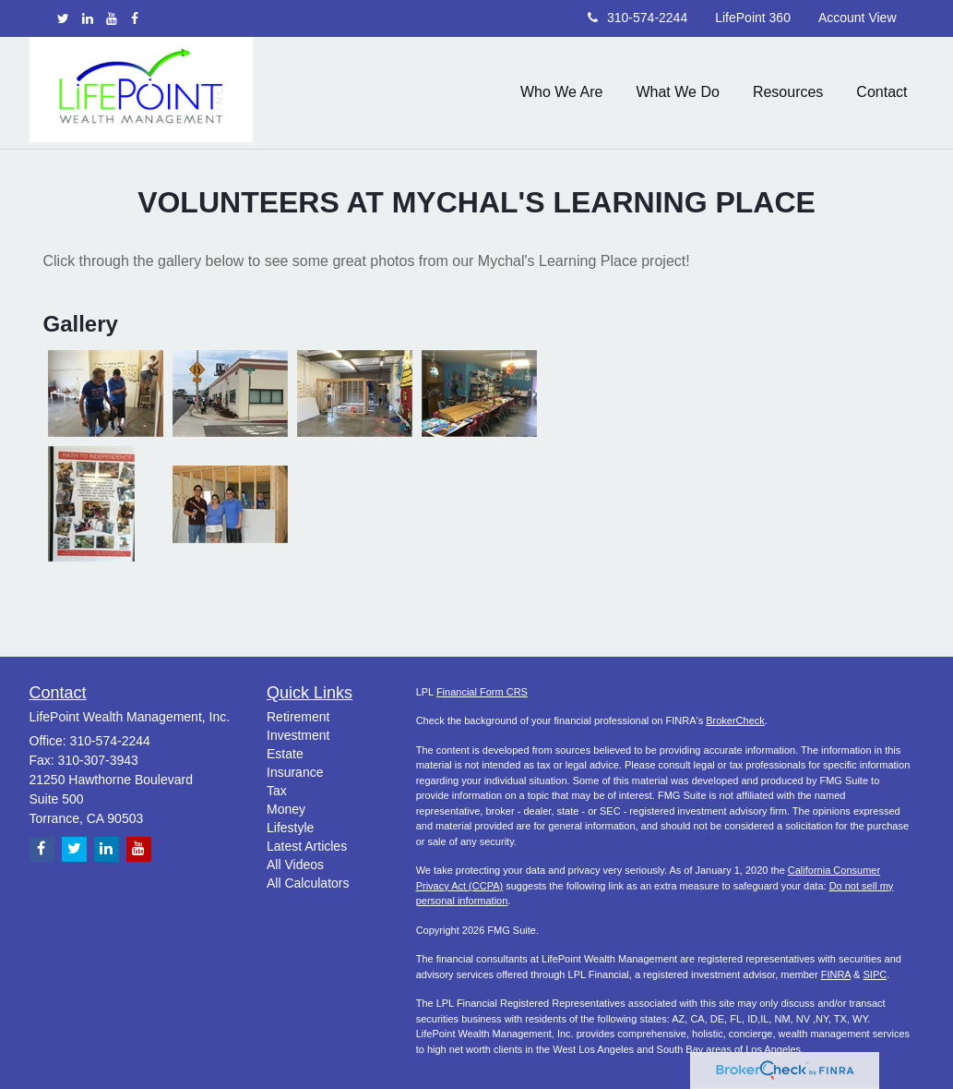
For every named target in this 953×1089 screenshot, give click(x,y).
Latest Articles (307, 846)
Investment (298, 735)
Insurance (295, 772)
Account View (857, 17)
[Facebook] (134, 18)
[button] (562, 92)
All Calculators (308, 883)
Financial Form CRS (482, 691)
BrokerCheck (735, 720)
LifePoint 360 (753, 17)
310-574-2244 (637, 17)
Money (286, 809)
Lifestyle (290, 827)
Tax (277, 790)
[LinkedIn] (87, 18)
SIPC (875, 974)
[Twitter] (63, 18)
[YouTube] (111, 18)
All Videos (295, 864)
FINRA (836, 974)
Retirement (298, 716)
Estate (285, 753)
